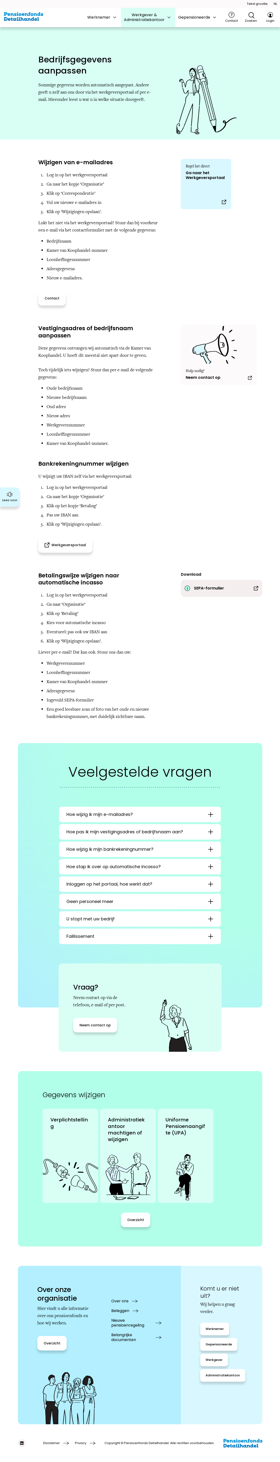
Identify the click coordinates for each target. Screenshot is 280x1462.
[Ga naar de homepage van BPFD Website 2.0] (23, 16)
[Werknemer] (214, 1329)
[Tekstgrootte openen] (257, 4)
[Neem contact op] (219, 355)
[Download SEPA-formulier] (221, 588)
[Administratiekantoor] (222, 1375)
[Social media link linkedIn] (22, 1443)
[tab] (102, 17)
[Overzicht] (135, 1220)
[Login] (270, 17)
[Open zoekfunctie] (251, 17)
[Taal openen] (275, 4)
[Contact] (231, 17)
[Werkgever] (214, 1360)
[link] (70, 1156)
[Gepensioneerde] (218, 1344)
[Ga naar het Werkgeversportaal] (206, 184)
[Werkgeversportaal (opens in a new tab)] (65, 545)
